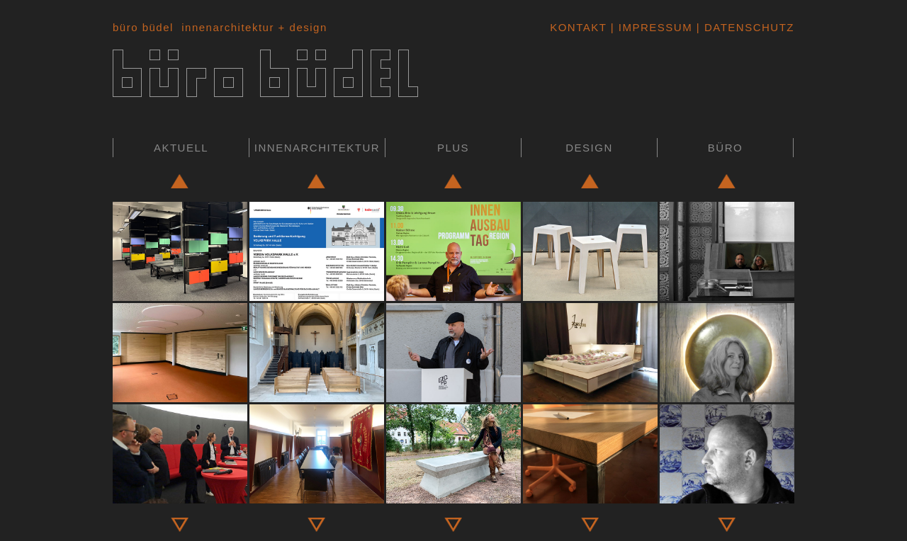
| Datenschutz (743, 27)
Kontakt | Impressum (621, 27)
